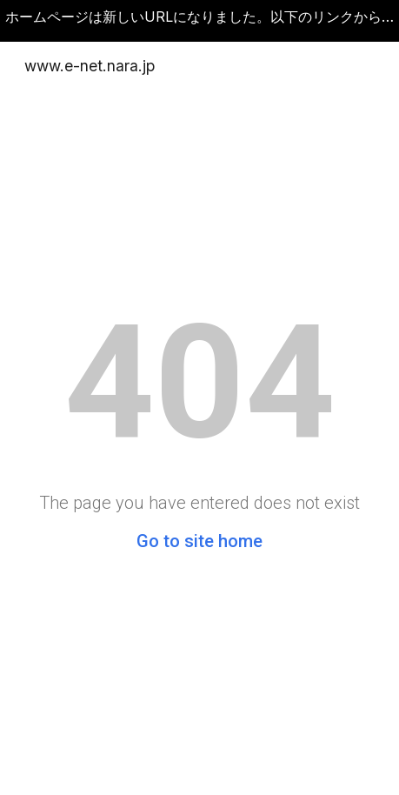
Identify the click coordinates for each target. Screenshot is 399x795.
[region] (199, 21)
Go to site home (199, 541)
